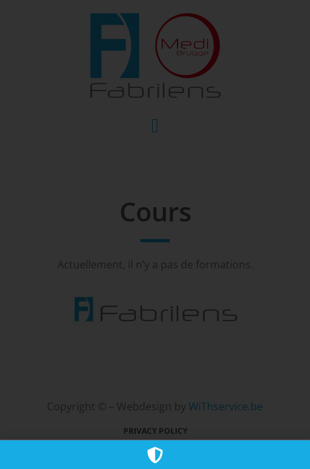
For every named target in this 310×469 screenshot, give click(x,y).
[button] (155, 125)
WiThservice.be (226, 406)
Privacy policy (155, 430)
